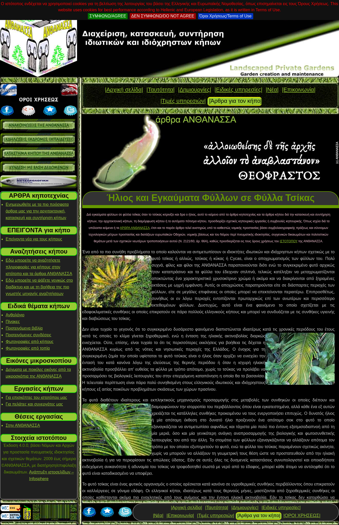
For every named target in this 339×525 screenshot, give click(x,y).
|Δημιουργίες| (194, 89)
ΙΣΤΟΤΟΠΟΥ (288, 241)
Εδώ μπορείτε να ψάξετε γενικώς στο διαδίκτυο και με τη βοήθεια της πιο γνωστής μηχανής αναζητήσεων (39, 287)
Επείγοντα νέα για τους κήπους (34, 239)
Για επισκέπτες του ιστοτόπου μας (36, 397)
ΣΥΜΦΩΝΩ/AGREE (107, 16)
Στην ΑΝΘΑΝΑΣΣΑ (23, 425)
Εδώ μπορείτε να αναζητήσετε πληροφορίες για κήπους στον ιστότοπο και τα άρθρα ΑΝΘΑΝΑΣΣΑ (39, 267)
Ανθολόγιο (15, 315)
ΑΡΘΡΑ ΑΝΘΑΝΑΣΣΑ (135, 228)
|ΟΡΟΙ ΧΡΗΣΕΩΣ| (301, 515)
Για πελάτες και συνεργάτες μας (34, 404)
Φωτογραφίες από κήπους (29, 341)
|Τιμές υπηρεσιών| (183, 101)
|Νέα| (272, 89)
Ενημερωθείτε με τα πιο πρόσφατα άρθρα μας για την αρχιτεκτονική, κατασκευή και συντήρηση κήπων (37, 211)
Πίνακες (13, 321)
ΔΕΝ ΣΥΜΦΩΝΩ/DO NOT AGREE (162, 16)
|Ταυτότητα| (160, 89)
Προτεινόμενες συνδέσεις (28, 335)
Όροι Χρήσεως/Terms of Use (226, 16)
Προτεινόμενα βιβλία (24, 328)
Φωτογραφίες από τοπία (28, 348)
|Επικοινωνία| (299, 89)
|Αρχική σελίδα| (124, 89)
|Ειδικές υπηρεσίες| (238, 89)
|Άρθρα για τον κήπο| (235, 101)
